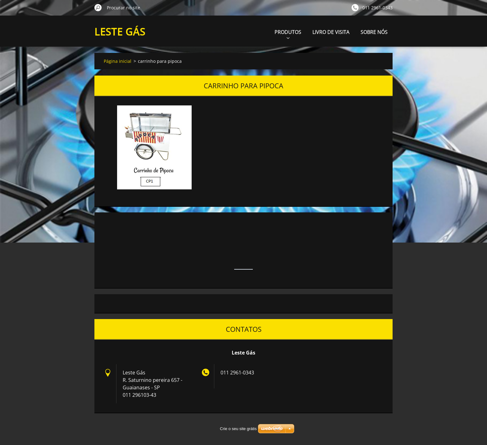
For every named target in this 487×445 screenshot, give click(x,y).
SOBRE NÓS (374, 32)
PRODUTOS (288, 34)
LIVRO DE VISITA (330, 32)
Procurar (98, 7)
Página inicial (117, 61)
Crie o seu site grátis (238, 428)
